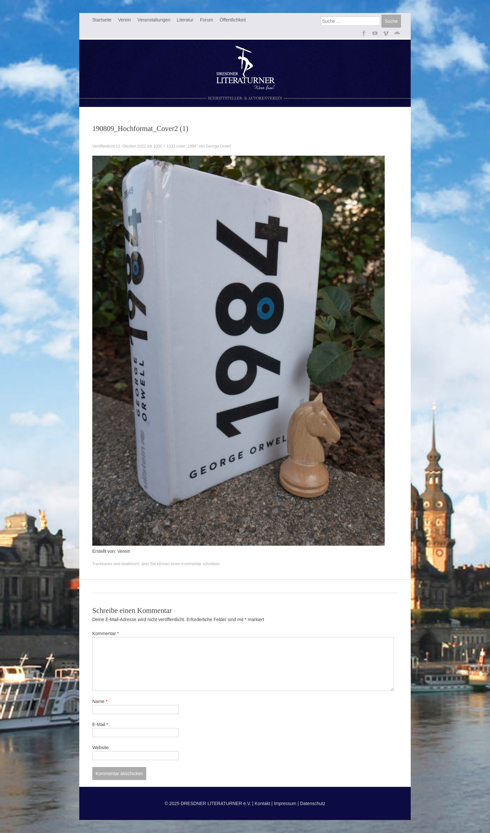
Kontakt (262, 803)
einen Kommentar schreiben (195, 564)
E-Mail (100, 724)
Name (100, 701)
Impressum (285, 803)
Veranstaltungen (153, 19)
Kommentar (105, 633)
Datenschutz (312, 803)
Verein (124, 19)
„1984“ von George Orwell (208, 146)
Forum (206, 19)
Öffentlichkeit (233, 19)
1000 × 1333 (164, 146)
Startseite (101, 19)
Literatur (185, 19)
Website (100, 747)
